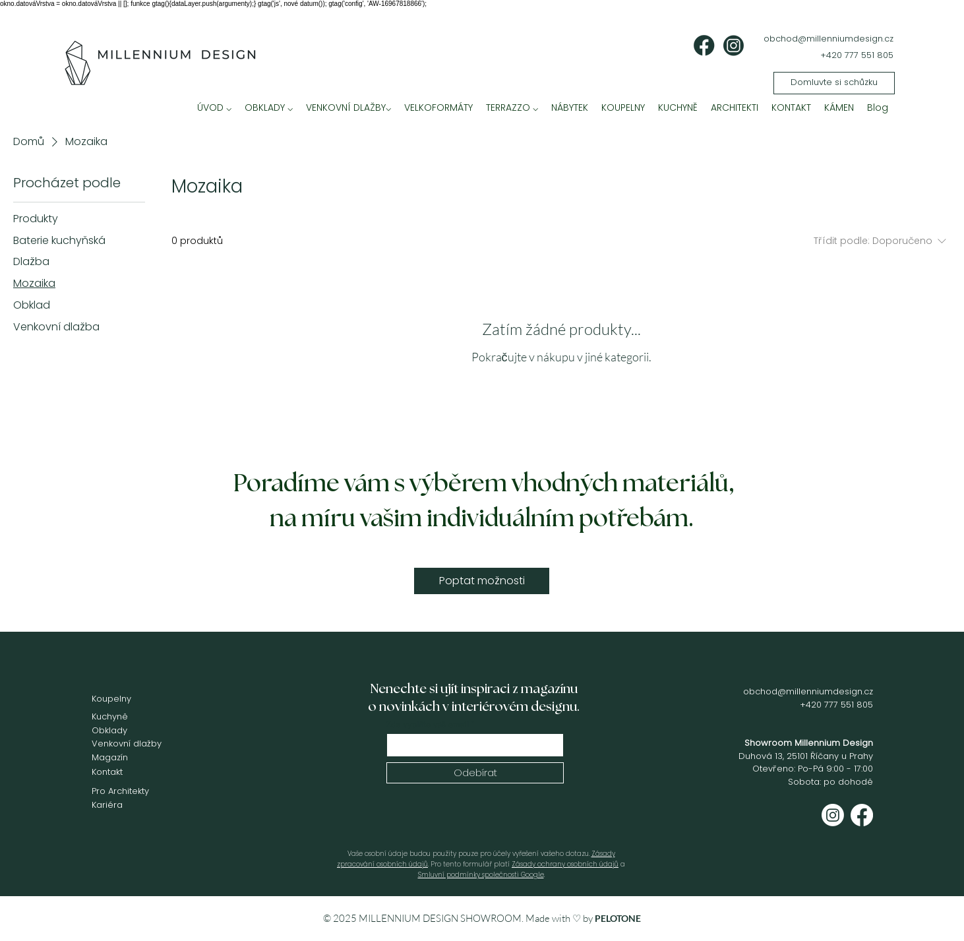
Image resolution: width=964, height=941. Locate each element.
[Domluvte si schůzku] (834, 83)
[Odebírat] (475, 772)
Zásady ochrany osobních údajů (565, 864)
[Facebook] (862, 815)
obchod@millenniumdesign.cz (828, 38)
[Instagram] (833, 815)
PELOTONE (618, 918)
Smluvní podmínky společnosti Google (481, 875)
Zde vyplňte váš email (427, 724)
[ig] (733, 45)
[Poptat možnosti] (481, 581)
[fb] (704, 45)
